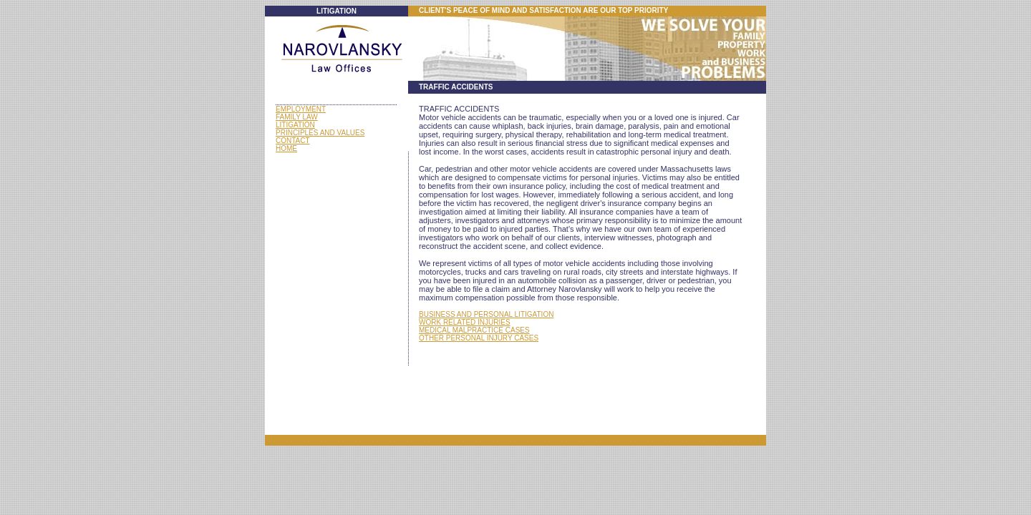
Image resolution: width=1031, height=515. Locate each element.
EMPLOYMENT (301, 109)
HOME (286, 148)
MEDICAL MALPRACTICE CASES (474, 330)
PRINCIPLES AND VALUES (320, 133)
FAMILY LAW (297, 117)
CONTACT (293, 140)
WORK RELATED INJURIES (464, 322)
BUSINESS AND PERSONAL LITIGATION (486, 314)
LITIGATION (295, 125)
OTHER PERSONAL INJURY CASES (478, 338)
